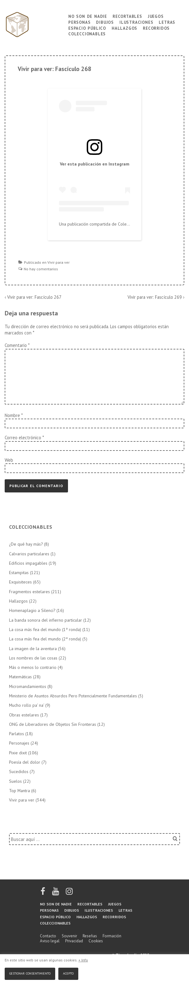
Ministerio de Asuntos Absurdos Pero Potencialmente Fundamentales (73, 696)
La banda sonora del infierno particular (45, 620)
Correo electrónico (23, 438)
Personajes (19, 743)
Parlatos (16, 733)
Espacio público (87, 28)
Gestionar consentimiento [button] (30, 973)
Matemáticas (20, 677)
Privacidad (74, 941)
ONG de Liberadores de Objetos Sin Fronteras (52, 724)
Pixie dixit (18, 753)
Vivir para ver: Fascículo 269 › (156, 297)
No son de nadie (87, 16)
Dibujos (105, 22)
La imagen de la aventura (33, 648)
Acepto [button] (68, 973)
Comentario (17, 345)
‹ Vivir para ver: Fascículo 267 (33, 297)
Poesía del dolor (24, 762)
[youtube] (56, 893)
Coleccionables (87, 33)
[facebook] (43, 893)
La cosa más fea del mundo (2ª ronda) (45, 639)
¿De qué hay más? (26, 544)
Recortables (127, 16)
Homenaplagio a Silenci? (32, 610)
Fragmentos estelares (29, 591)
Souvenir (69, 936)
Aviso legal (50, 941)
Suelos (15, 781)
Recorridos (156, 28)
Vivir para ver (58, 262)
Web (9, 460)
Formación (112, 936)
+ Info (83, 960)
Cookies (96, 941)
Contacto (48, 936)
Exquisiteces (20, 582)
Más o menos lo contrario (32, 667)
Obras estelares (24, 715)
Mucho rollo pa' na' (26, 705)
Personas (79, 22)
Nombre (12, 415)
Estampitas (19, 572)
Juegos (156, 16)
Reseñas (90, 936)
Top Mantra (19, 790)
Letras (167, 22)
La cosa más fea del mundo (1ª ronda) (45, 629)
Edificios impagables (28, 563)
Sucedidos (18, 771)
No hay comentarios (41, 269)
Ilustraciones (136, 22)
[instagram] (69, 893)
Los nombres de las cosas (33, 658)
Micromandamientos (27, 686)
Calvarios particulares (29, 554)
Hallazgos (124, 28)
